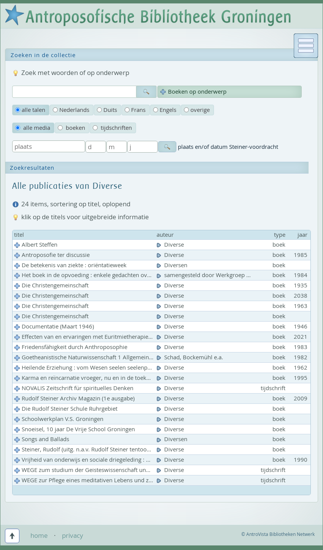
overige (197, 109)
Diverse (171, 244)
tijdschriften (112, 127)
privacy (72, 535)
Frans (135, 109)
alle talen (30, 109)
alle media (32, 127)
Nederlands (71, 109)
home (39, 535)
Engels (164, 109)
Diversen (173, 265)
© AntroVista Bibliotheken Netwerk (278, 534)
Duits (107, 109)
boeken (71, 127)
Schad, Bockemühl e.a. (191, 357)
